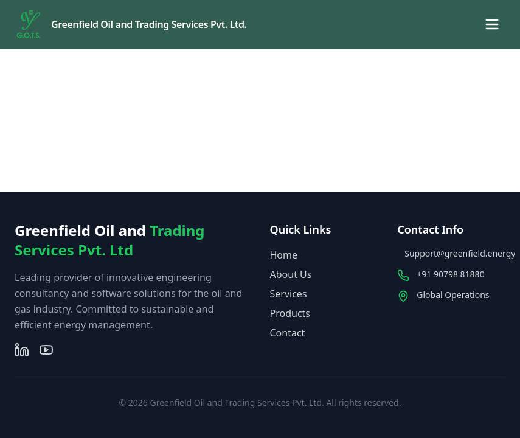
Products (290, 313)
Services (288, 294)
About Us (291, 274)
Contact (287, 332)
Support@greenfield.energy (459, 253)
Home (284, 255)
